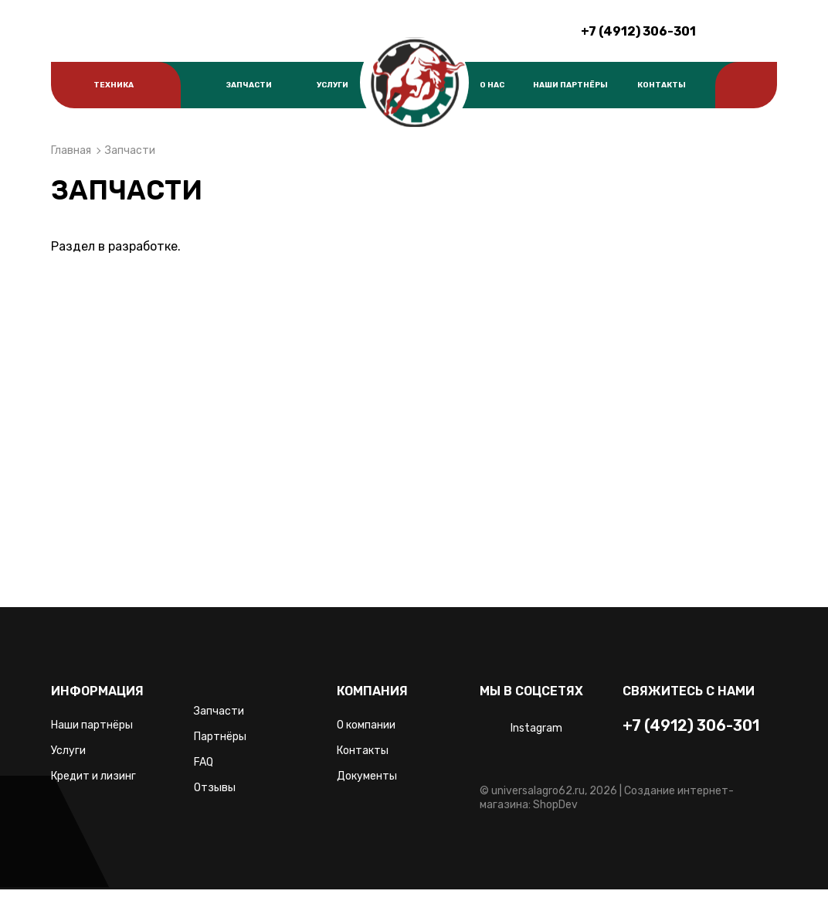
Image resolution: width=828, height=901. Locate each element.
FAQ (203, 762)
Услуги (332, 85)
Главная (71, 150)
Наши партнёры (570, 85)
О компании (366, 725)
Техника (113, 85)
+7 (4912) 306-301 (638, 31)
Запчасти (249, 85)
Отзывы (215, 787)
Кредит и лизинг (93, 776)
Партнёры (220, 736)
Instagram (536, 728)
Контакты (661, 85)
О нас (492, 85)
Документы (367, 776)
